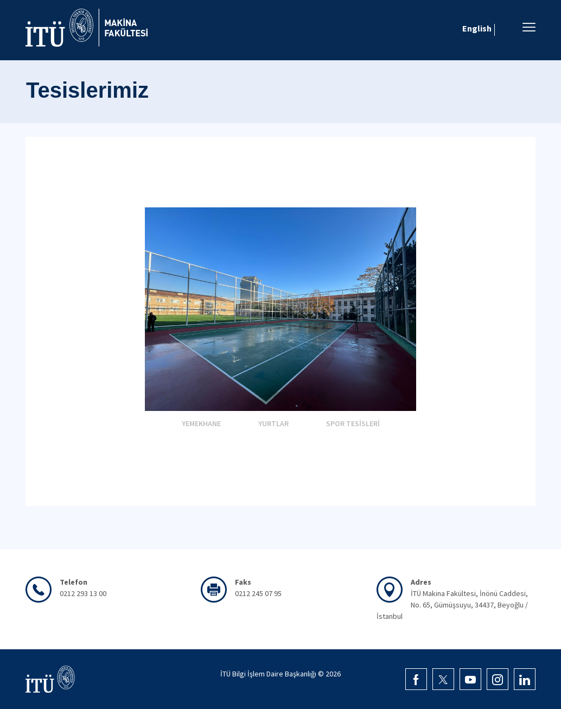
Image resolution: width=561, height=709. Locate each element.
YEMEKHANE (201, 423)
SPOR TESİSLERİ (353, 423)
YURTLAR (273, 423)
